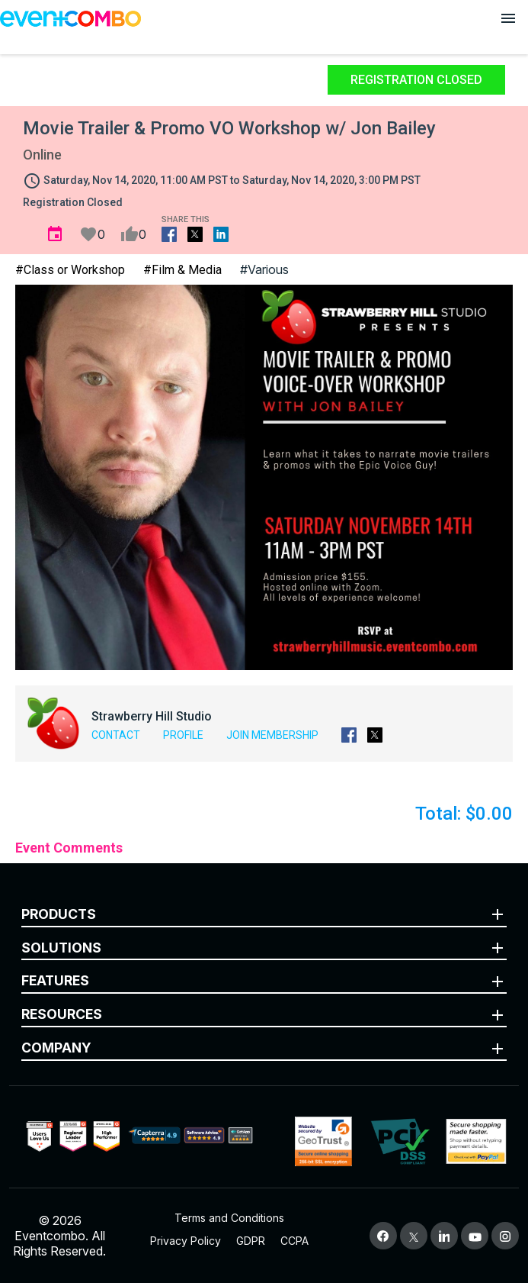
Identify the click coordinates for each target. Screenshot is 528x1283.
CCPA (294, 1240)
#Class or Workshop (70, 270)
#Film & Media (182, 270)
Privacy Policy (185, 1240)
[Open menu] (508, 18)
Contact (115, 735)
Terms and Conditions (229, 1217)
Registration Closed (416, 80)
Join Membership (272, 735)
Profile (183, 735)
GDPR (250, 1240)
